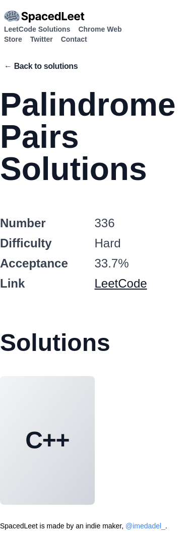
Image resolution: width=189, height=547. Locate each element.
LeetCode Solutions (37, 29)
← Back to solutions (41, 66)
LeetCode (121, 283)
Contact (74, 39)
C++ (47, 440)
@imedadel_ (145, 526)
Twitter (41, 39)
